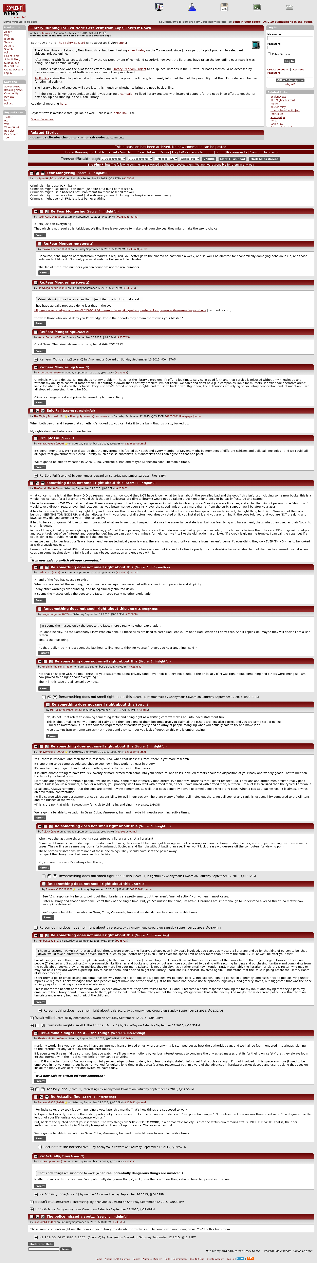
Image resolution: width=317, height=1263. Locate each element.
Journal (134, 216)
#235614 (126, 1038)
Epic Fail (54, 410)
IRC (6, 120)
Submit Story (12, 59)
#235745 (123, 337)
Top (218, 152)
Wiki (6, 124)
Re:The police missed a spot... (63, 1237)
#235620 (132, 249)
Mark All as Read (232, 158)
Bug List (9, 130)
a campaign (278, 117)
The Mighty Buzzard (283, 100)
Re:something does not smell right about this (92, 567)
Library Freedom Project (285, 110)
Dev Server (11, 134)
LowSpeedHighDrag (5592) (50, 178)
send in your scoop (247, 21)
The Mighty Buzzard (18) (48, 416)
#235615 (130, 443)
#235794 (121, 372)
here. (274, 120)
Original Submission (42, 119)
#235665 (118, 1222)
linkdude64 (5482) (45, 1222)
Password (273, 44)
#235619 (130, 752)
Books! (40, 1209)
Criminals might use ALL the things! (76, 1025)
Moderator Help (41, 1244)
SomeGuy (130, 1025)
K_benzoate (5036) (49, 372)
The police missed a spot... (71, 1216)
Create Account (13, 69)
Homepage (185, 416)
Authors (9, 45)
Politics (8, 103)
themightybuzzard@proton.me (88, 416)
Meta (7, 100)
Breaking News (13, 90)
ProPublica (277, 114)
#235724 (121, 940)
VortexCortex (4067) (50, 337)
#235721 (130, 1161)
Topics (8, 42)
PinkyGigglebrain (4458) (52, 288)
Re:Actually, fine (65, 1097)
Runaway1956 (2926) (51, 443)
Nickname (274, 34)
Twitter (8, 117)
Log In (8, 73)
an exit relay (278, 107)
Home (99, 1259)
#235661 (121, 831)
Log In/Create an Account (192, 152)
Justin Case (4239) (49, 216)
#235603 (122, 572)
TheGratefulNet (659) (47, 488)
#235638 (131, 614)
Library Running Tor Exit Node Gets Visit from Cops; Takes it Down (90, 28)
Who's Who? (11, 127)
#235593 (122, 216)
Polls (7, 52)
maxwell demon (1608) (56, 249)
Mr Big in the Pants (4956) (58, 666)
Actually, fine (57, 1089)
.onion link (277, 124)
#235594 (171, 416)
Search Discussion (265, 152)
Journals (9, 38)
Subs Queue (11, 63)
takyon (46, 33)
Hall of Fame (11, 56)
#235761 (136, 889)
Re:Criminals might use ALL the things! (75, 1033)
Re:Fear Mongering (68, 211)
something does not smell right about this (85, 483)
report (274, 103)
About (8, 32)
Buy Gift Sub (11, 66)
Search (8, 49)
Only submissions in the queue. (288, 21)
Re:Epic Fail (49, 438)
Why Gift (290, 84)
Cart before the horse (60, 1147)
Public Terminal (279, 54)
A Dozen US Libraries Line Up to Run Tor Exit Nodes (67, 137)
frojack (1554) (50, 831)
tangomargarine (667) (55, 614)
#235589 (128, 178)
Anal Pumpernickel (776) (53, 1161)
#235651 (136, 666)
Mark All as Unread (264, 158)
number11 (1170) (48, 940)
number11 (91, 1194)
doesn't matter (47, 1202)
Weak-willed (45, 1018)
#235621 (130, 1102)
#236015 (142, 710)
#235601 (122, 488)
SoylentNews (14, 11)
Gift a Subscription (290, 80)
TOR (6, 137)
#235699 (129, 288)
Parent (40, 235)
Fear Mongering (61, 173)
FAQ (6, 35)
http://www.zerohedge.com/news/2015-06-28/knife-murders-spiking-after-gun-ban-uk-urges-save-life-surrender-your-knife (120, 310)
